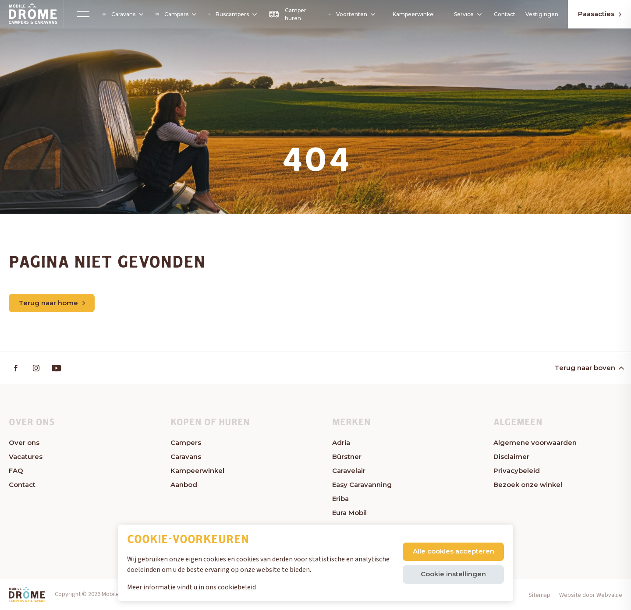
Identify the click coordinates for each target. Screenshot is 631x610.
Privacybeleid (516, 470)
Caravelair (348, 470)
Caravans (122, 14)
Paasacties (599, 14)
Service (464, 14)
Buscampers (232, 14)
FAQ (16, 470)
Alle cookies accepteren (453, 551)
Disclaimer (511, 456)
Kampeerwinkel (414, 14)
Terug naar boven (589, 367)
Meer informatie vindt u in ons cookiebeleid (191, 587)
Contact (504, 14)
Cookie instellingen (453, 574)
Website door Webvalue (590, 595)
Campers (175, 14)
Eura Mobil (349, 512)
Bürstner (347, 456)
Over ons (24, 442)
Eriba (340, 498)
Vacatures (26, 456)
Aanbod (183, 484)
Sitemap (539, 595)
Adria (341, 442)
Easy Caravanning (362, 484)
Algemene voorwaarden (535, 442)
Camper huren (287, 14)
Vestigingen (541, 14)
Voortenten (351, 14)
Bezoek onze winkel (527, 484)
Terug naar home (52, 303)
